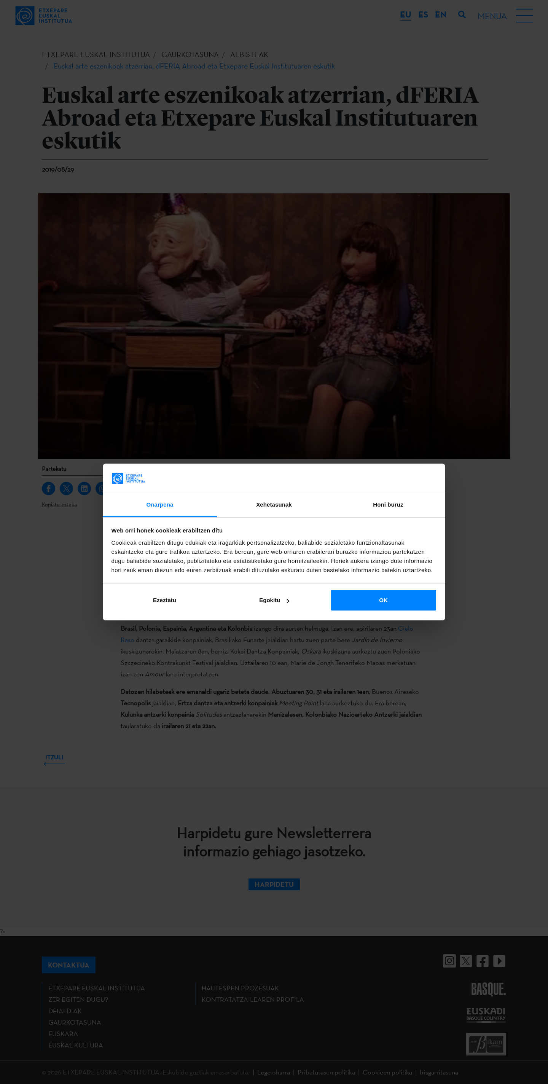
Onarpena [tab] (160, 504)
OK (383, 600)
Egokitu (274, 600)
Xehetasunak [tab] (274, 504)
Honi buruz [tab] (388, 504)
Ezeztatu (164, 600)
